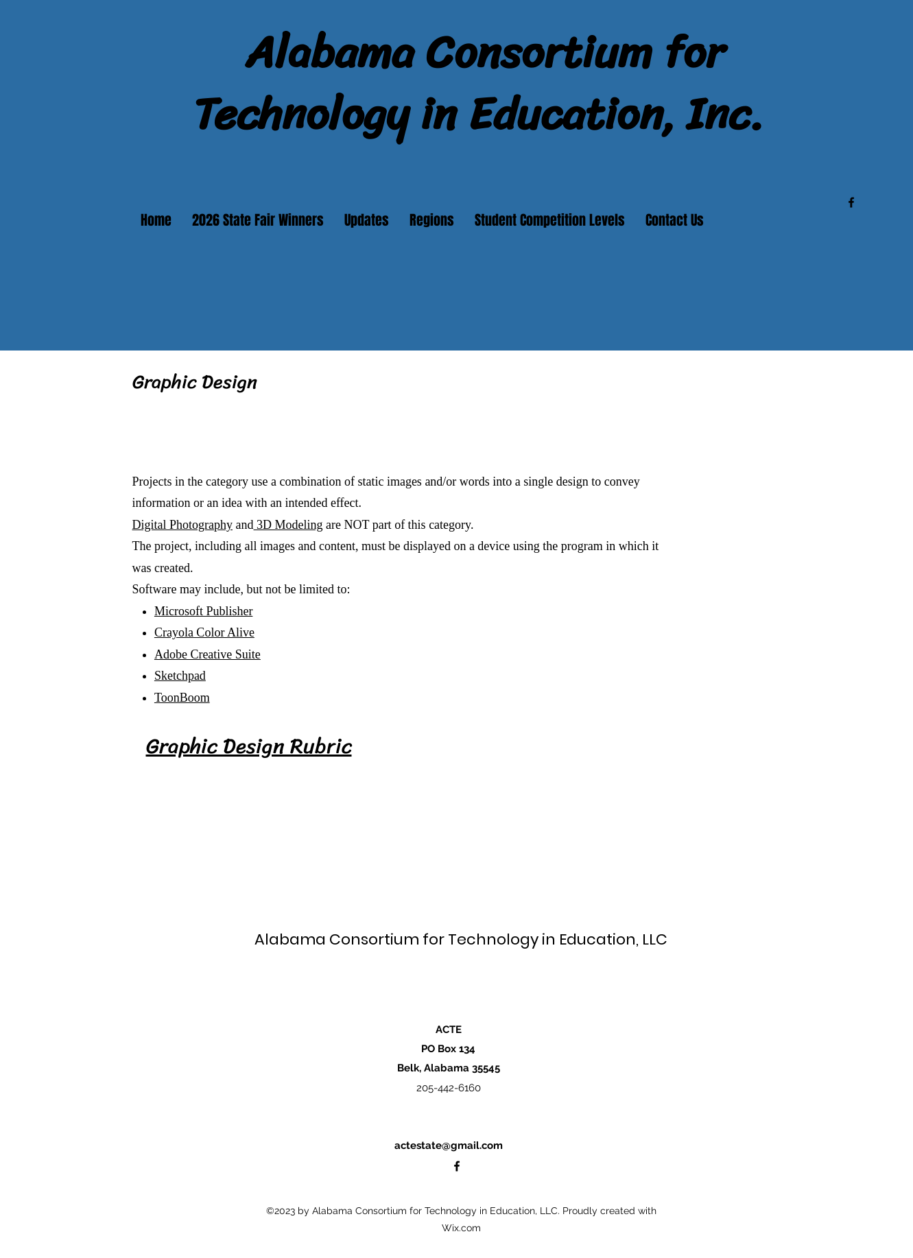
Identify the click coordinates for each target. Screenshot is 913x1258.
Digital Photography (182, 525)
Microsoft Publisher (203, 611)
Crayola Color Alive (204, 632)
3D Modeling (288, 525)
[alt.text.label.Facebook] (851, 202)
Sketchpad (180, 676)
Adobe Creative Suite (207, 654)
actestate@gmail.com (448, 1145)
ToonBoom (182, 697)
